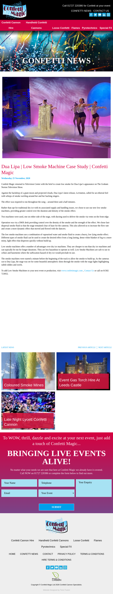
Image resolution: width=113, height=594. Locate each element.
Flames (76, 28)
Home (12, 554)
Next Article (105, 347)
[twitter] (95, 15)
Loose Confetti (60, 28)
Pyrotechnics (89, 28)
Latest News (7, 347)
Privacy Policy (67, 554)
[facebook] (91, 15)
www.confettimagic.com (72, 270)
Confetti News (81, 11)
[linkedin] (104, 15)
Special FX (106, 28)
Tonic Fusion (65, 590)
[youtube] (100, 15)
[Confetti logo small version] (57, 525)
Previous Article (86, 347)
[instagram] (108, 15)
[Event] (56, 493)
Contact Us (101, 11)
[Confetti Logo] (15, 10)
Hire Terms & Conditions (56, 560)
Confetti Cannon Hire (10, 25)
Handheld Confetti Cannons (36, 25)
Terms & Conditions (92, 554)
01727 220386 (75, 5)
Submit (56, 507)
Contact (48, 554)
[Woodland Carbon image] (56, 576)
